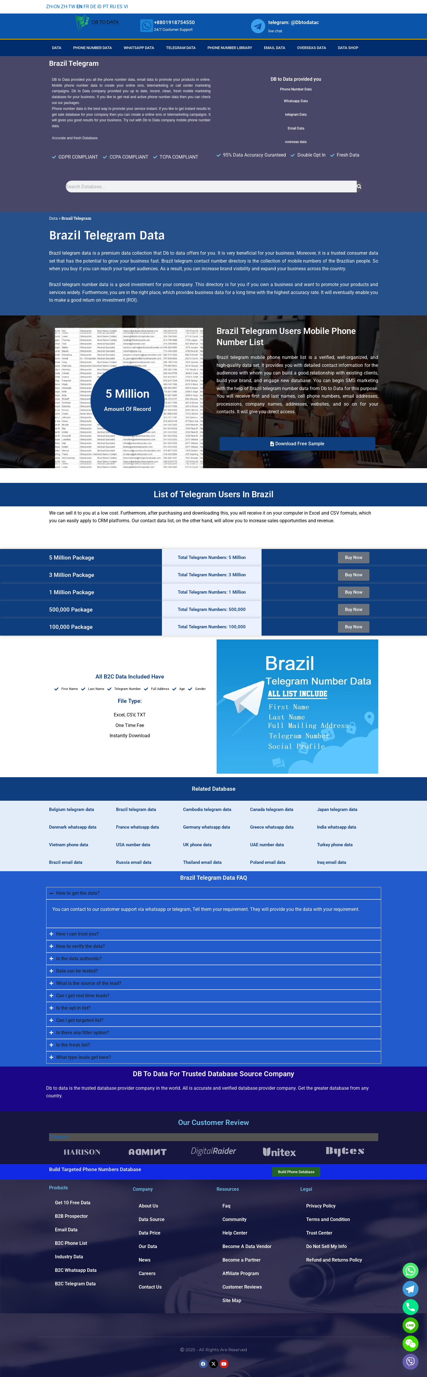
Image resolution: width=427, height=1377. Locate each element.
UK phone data (197, 844)
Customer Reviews (242, 1287)
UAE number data (267, 844)
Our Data (148, 1246)
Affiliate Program (240, 1273)
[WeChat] (410, 1343)
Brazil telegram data (136, 809)
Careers (147, 1273)
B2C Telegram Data (75, 1284)
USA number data (133, 844)
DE (93, 6)
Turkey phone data (335, 844)
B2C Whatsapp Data (76, 1270)
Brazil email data (65, 862)
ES (120, 6)
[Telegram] (410, 1289)
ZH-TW (68, 6)
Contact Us (150, 1287)
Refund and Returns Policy (334, 1260)
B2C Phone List (71, 1243)
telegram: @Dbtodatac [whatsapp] (293, 22)
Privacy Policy (321, 1206)
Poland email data (267, 862)
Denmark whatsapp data (72, 827)
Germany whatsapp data (206, 827)
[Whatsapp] (410, 1271)
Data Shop (348, 48)
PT (106, 6)
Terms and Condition (328, 1219)
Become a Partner (241, 1260)
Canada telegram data (271, 809)
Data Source (152, 1219)
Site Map (231, 1300)
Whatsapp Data (139, 48)
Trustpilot (59, 1137)
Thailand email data (202, 862)
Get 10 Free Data (73, 1202)
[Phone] (410, 1307)
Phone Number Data (92, 48)
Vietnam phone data (68, 844)
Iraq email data (331, 862)
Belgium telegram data (71, 809)
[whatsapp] (146, 25)
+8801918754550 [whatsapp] (174, 22)
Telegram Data (181, 48)
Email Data (274, 48)
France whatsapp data (137, 827)
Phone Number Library (229, 48)
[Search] (359, 186)
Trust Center (319, 1233)
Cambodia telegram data (207, 809)
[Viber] (410, 1362)
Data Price (149, 1233)
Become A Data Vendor (247, 1246)
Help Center (234, 1233)
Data (56, 48)
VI (126, 6)
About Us (148, 1206)
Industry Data (69, 1257)
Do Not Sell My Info (326, 1246)
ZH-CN (53, 6)
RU (113, 6)
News (144, 1260)
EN (79, 6)
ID (99, 6)
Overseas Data (311, 48)
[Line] (410, 1325)
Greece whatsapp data (272, 827)
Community (234, 1219)
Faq (226, 1206)
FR (86, 6)
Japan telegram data (337, 809)
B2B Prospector (71, 1216)
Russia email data (133, 862)
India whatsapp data (336, 827)
